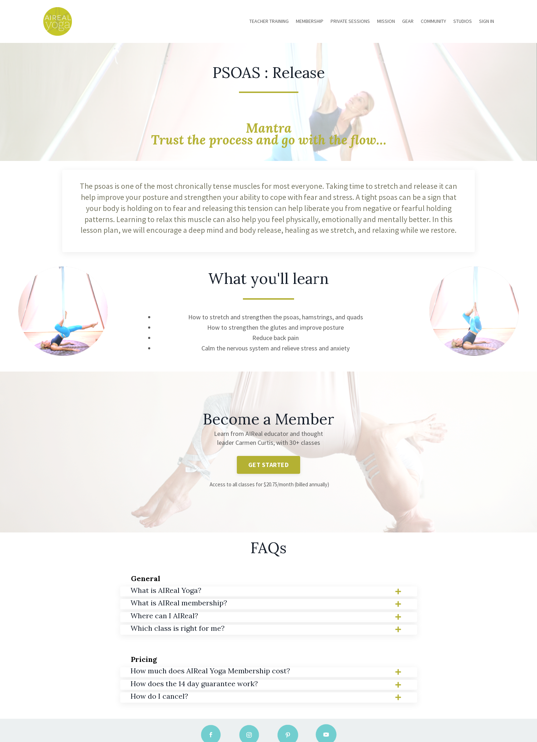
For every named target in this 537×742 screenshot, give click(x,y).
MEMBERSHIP (309, 21)
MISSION (386, 21)
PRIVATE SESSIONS (350, 21)
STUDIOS (462, 21)
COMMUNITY (433, 21)
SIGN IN (486, 21)
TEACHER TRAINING (269, 21)
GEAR (408, 21)
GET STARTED (268, 464)
